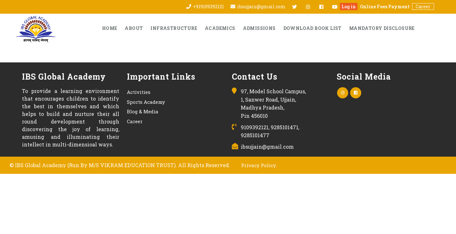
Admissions (259, 28)
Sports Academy (146, 102)
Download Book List (312, 28)
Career (423, 7)
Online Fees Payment (385, 7)
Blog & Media (142, 111)
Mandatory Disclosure (382, 28)
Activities (138, 92)
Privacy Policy (258, 165)
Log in (349, 7)
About (134, 28)
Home (109, 28)
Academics (220, 28)
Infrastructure (173, 28)
